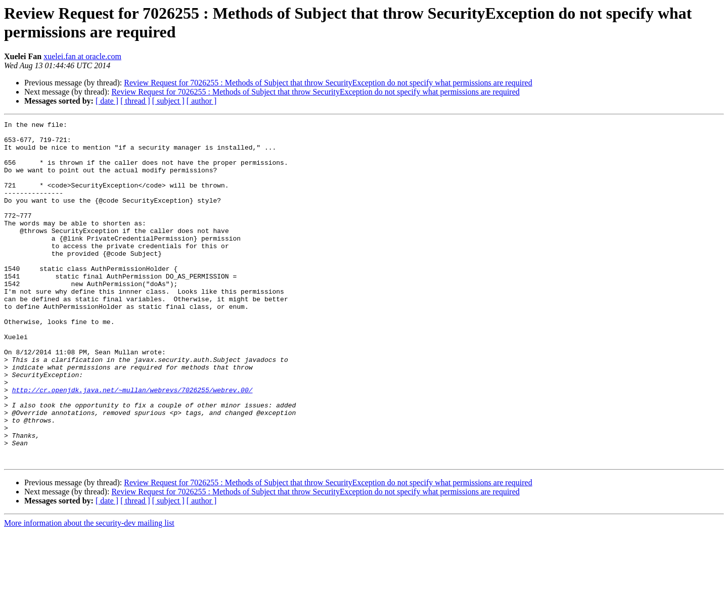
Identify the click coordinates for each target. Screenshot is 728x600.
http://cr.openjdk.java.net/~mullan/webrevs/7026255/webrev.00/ (132, 444)
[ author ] (202, 101)
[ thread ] (135, 101)
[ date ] (107, 101)
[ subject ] (168, 101)
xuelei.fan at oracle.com (82, 56)
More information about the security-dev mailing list (89, 591)
